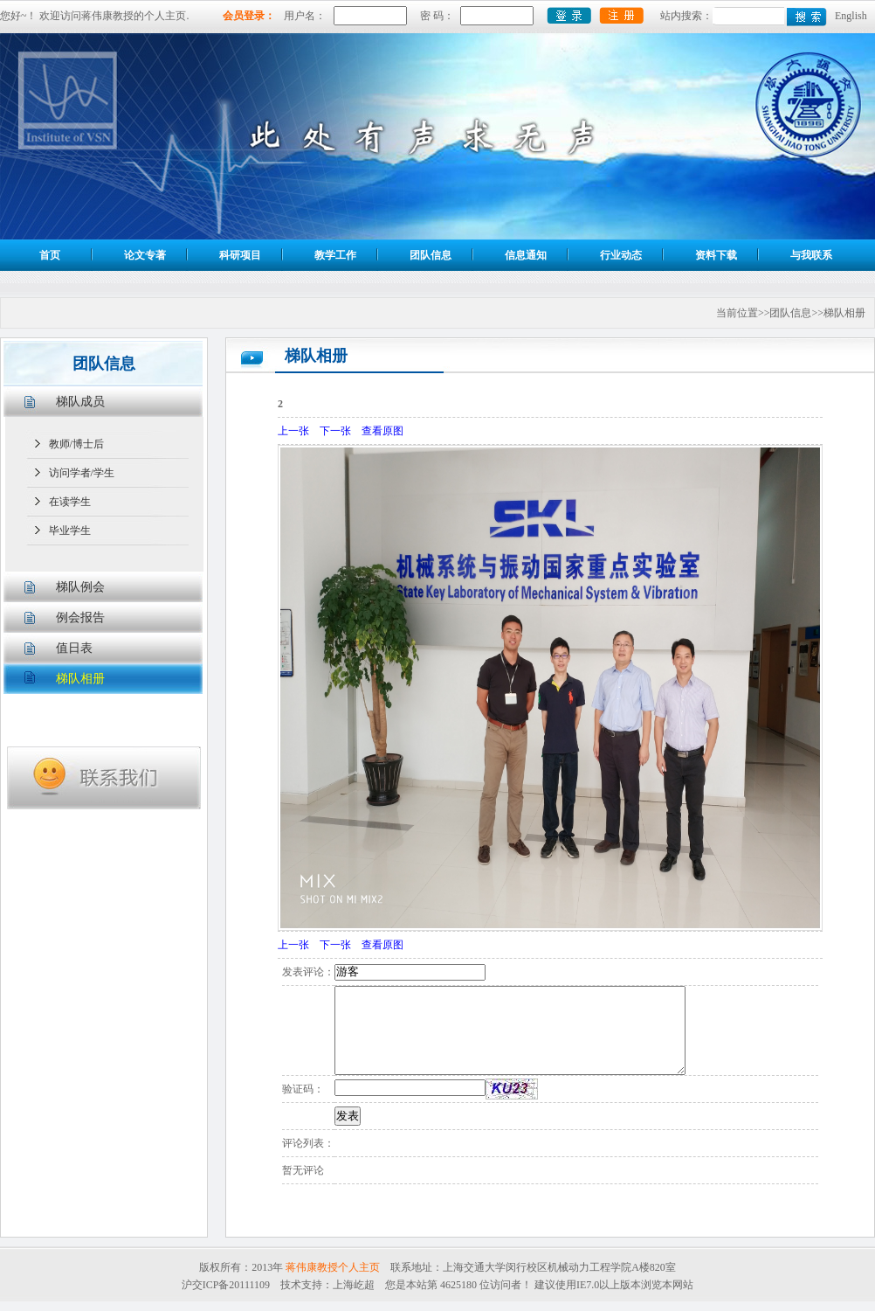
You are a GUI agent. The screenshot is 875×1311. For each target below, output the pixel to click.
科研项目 (240, 255)
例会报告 (80, 617)
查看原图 (382, 431)
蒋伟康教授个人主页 (333, 1267)
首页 (49, 255)
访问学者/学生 (81, 473)
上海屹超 (354, 1285)
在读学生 (70, 502)
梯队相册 (80, 678)
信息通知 (526, 255)
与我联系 (811, 255)
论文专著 (145, 255)
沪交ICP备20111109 (226, 1285)
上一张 (293, 431)
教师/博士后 (76, 444)
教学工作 (335, 255)
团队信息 (430, 255)
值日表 (74, 648)
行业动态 (621, 255)
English (851, 16)
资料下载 (716, 255)
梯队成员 (80, 401)
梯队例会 (80, 586)
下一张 (335, 431)
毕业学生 (70, 530)
